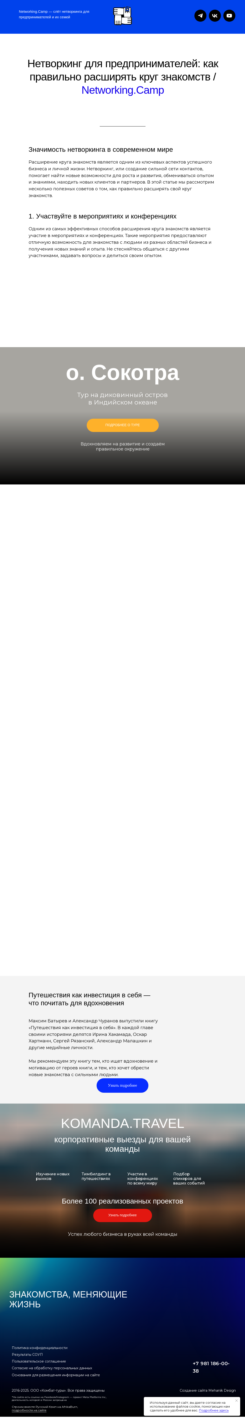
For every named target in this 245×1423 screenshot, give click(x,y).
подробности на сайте (29, 1410)
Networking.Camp (122, 90)
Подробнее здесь (214, 1410)
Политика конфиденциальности (39, 1348)
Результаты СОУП (27, 1354)
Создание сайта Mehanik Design (208, 1390)
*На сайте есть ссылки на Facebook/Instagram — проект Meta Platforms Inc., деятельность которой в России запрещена (59, 1399)
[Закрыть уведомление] (236, 1400)
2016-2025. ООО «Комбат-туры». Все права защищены (58, 1390)
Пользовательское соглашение (39, 1361)
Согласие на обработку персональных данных (52, 1368)
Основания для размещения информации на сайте (56, 1375)
